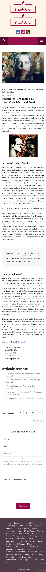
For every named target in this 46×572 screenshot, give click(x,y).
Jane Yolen (20, 552)
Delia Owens (20, 547)
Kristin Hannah (24, 528)
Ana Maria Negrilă (20, 536)
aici (19, 342)
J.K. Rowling (32, 552)
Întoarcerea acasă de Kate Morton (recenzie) (25, 398)
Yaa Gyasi (22, 557)
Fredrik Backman (14, 523)
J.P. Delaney (20, 539)
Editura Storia (29, 523)
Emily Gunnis (19, 544)
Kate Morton (16, 531)
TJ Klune (33, 560)
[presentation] (19, 471)
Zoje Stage (23, 560)
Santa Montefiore (22, 534)
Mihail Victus (29, 531)
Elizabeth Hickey (22, 554)
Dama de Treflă (25, 526)
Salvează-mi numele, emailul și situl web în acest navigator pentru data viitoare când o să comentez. (23, 463)
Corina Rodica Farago (26, 541)
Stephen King (20, 549)
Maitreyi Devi (37, 420)
